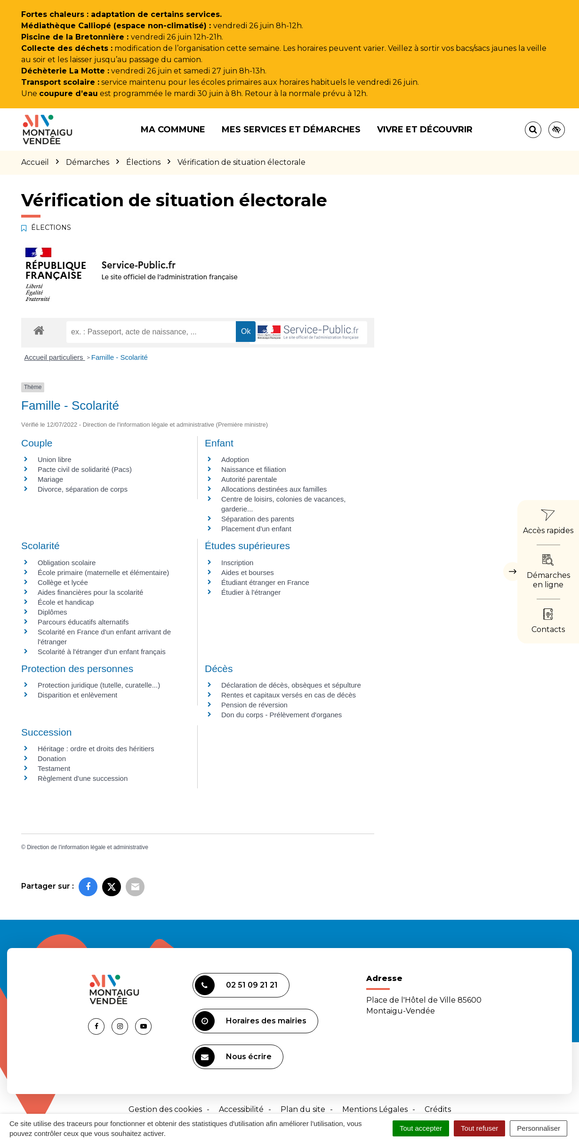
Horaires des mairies (250, 1021)
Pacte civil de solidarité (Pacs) (85, 469)
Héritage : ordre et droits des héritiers (96, 749)
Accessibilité (241, 1109)
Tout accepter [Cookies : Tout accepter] (421, 1128)
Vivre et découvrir (425, 129)
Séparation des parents (257, 519)
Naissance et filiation (253, 469)
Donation (52, 758)
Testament (54, 768)
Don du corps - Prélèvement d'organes (281, 715)
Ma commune (173, 129)
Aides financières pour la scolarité (90, 592)
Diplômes (52, 612)
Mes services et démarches (291, 129)
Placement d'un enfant (256, 529)
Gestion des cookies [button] (165, 1109)
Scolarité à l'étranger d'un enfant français (102, 652)
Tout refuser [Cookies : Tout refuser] (479, 1128)
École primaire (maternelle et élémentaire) (103, 572)
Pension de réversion (254, 705)
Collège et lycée (63, 582)
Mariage (50, 479)
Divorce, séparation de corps (83, 489)
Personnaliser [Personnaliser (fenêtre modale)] (538, 1128)
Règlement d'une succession (83, 778)
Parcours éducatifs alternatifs (83, 622)
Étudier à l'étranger (251, 592)
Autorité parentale (249, 479)
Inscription (237, 563)
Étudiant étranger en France (265, 582)
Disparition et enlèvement (77, 695)
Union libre (55, 459)
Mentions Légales (375, 1109)
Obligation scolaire (67, 563)
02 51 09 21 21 (236, 985)
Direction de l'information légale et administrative (87, 847)
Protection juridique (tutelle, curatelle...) (99, 685)
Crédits (438, 1109)
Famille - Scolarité (119, 357)
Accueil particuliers (54, 357)
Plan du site (303, 1109)
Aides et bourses (247, 572)
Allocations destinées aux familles (274, 489)
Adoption (235, 459)
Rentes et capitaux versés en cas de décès (288, 695)
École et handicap (66, 602)
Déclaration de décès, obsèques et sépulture (291, 685)
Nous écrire (233, 1057)
